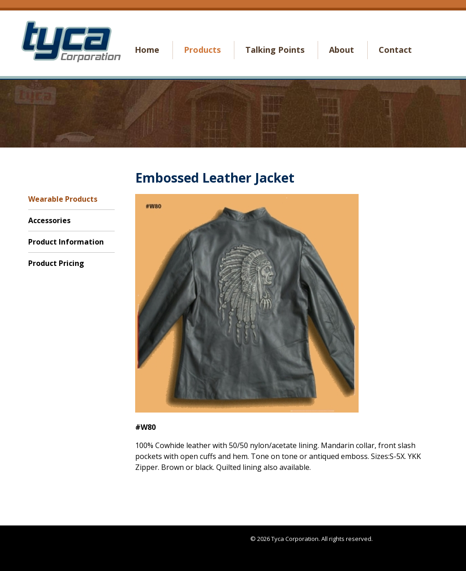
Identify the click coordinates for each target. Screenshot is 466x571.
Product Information (66, 242)
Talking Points (274, 49)
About (341, 49)
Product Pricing (56, 263)
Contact (395, 49)
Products (202, 49)
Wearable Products (62, 199)
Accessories (49, 220)
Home (147, 49)
